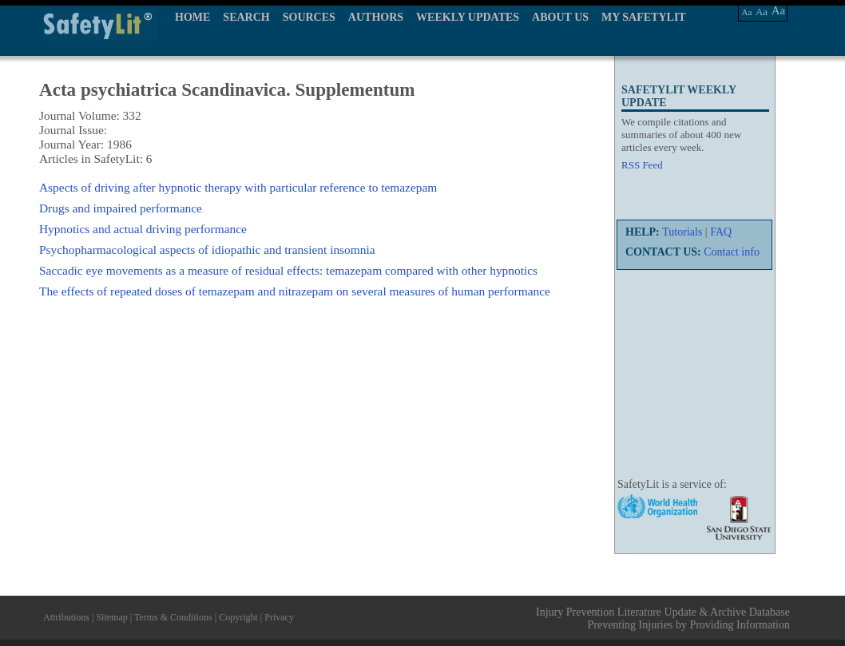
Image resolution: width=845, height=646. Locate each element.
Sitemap (111, 617)
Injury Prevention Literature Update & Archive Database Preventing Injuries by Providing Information (663, 618)
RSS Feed (642, 165)
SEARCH (246, 17)
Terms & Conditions (173, 617)
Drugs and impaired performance (120, 208)
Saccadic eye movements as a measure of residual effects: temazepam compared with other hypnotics (288, 270)
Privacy (279, 617)
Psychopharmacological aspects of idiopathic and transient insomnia (207, 249)
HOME (192, 17)
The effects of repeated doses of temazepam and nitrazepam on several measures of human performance (294, 291)
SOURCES (309, 17)
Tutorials (682, 232)
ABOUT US (560, 17)
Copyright (238, 617)
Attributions (66, 617)
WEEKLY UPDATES (467, 17)
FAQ (721, 232)
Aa (747, 12)
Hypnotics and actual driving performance (143, 229)
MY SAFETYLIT (643, 17)
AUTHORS (375, 17)
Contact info (732, 252)
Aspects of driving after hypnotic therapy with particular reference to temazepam (238, 187)
